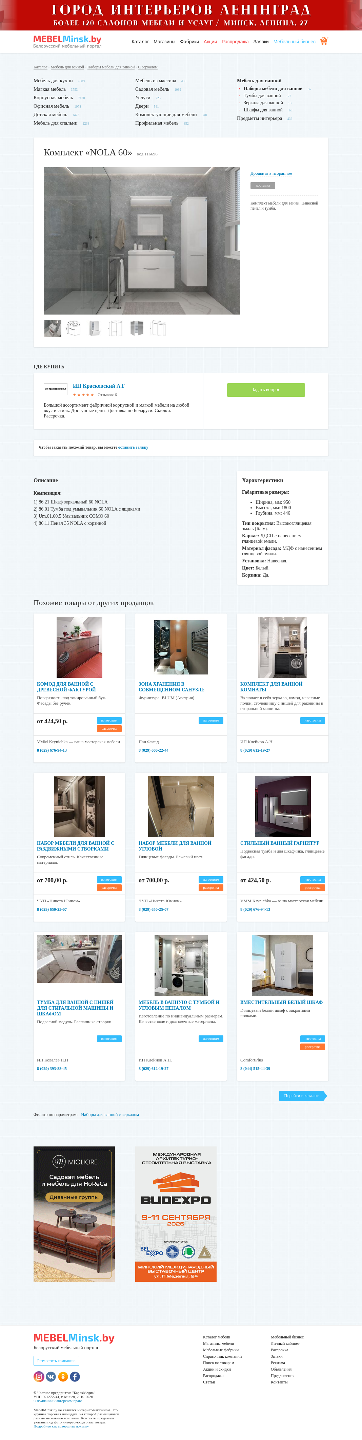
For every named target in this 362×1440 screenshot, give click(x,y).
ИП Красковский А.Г (99, 386)
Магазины (164, 41)
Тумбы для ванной (262, 95)
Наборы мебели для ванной (111, 67)
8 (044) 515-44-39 (255, 1068)
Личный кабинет (285, 1343)
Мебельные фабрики (221, 1350)
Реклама (278, 1362)
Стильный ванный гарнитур (280, 843)
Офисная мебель (51, 106)
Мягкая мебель (50, 89)
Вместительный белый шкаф (281, 1002)
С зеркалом (148, 67)
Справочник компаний (222, 1356)
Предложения (282, 1375)
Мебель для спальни (56, 123)
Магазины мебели (218, 1343)
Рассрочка (279, 1350)
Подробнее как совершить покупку (61, 1426)
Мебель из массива (155, 80)
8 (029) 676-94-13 (52, 750)
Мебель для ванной (67, 67)
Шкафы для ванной (264, 109)
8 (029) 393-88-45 (52, 1068)
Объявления (281, 1369)
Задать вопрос (266, 389)
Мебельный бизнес (295, 41)
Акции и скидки (217, 1369)
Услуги (142, 97)
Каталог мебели (216, 1337)
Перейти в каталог (301, 1095)
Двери (141, 106)
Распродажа (235, 41)
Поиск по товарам (218, 1362)
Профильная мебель (157, 123)
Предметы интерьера (259, 118)
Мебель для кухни (53, 80)
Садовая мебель (152, 89)
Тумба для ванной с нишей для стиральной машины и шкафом (75, 1008)
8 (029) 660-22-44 (153, 750)
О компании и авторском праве (58, 1401)
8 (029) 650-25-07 (52, 909)
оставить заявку (133, 447)
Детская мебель (50, 114)
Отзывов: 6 (107, 394)
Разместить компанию (56, 1360)
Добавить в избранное (271, 173)
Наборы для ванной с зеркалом (110, 1114)
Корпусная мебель (53, 97)
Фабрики (189, 41)
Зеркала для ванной (263, 102)
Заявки (261, 41)
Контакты (279, 1382)
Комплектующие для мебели (166, 114)
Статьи (209, 1382)
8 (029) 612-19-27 (255, 750)
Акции (210, 41)
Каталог (140, 41)
